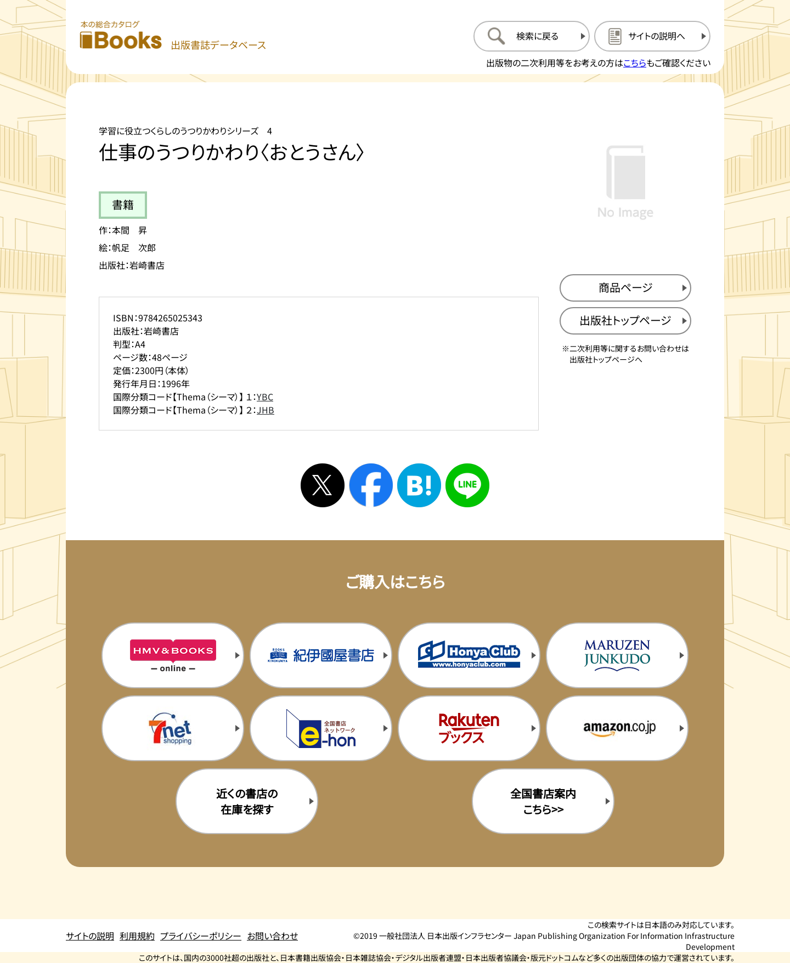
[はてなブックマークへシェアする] (419, 485)
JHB (265, 409)
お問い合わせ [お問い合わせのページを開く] (272, 935)
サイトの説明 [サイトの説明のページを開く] (90, 935)
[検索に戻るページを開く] (531, 36)
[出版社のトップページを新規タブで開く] (625, 321)
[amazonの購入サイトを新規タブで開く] (617, 728)
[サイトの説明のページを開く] (652, 36)
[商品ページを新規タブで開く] (625, 288)
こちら (634, 62)
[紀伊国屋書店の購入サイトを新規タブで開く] (321, 655)
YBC (265, 396)
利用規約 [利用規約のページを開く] (137, 935)
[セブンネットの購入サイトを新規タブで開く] (172, 728)
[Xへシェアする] (323, 485)
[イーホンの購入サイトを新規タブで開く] (321, 728)
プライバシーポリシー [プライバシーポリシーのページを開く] (200, 935)
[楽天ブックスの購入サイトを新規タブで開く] (469, 728)
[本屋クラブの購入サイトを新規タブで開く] (469, 655)
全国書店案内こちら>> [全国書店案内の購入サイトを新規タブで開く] (543, 801)
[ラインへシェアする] (467, 485)
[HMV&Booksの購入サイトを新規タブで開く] (172, 655)
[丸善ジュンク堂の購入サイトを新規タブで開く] (617, 655)
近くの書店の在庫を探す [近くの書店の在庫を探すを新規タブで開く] (247, 801)
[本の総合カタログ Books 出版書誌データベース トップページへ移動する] (173, 36)
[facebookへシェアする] (371, 485)
